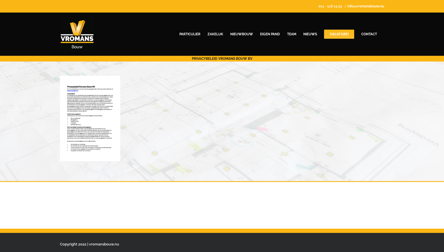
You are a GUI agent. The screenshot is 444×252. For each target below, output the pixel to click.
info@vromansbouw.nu (365, 6)
